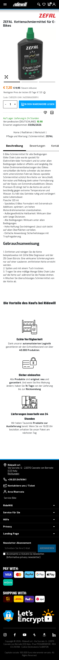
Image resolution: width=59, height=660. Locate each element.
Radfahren (27, 132)
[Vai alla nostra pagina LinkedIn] (54, 635)
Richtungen (13, 473)
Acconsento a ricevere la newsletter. (25, 555)
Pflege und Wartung (16, 136)
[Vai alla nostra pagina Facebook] (15, 635)
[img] (44, 92)
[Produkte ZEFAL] (47, 15)
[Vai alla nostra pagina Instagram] (5, 635)
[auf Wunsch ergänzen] (46, 112)
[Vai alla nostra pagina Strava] (34, 635)
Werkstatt (39, 132)
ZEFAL (49, 136)
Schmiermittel (36, 136)
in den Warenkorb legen (39, 104)
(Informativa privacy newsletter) (23, 557)
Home (17, 132)
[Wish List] (44, 4)
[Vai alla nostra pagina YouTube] (24, 635)
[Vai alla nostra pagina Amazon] (44, 635)
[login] (54, 4)
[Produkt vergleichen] (52, 112)
